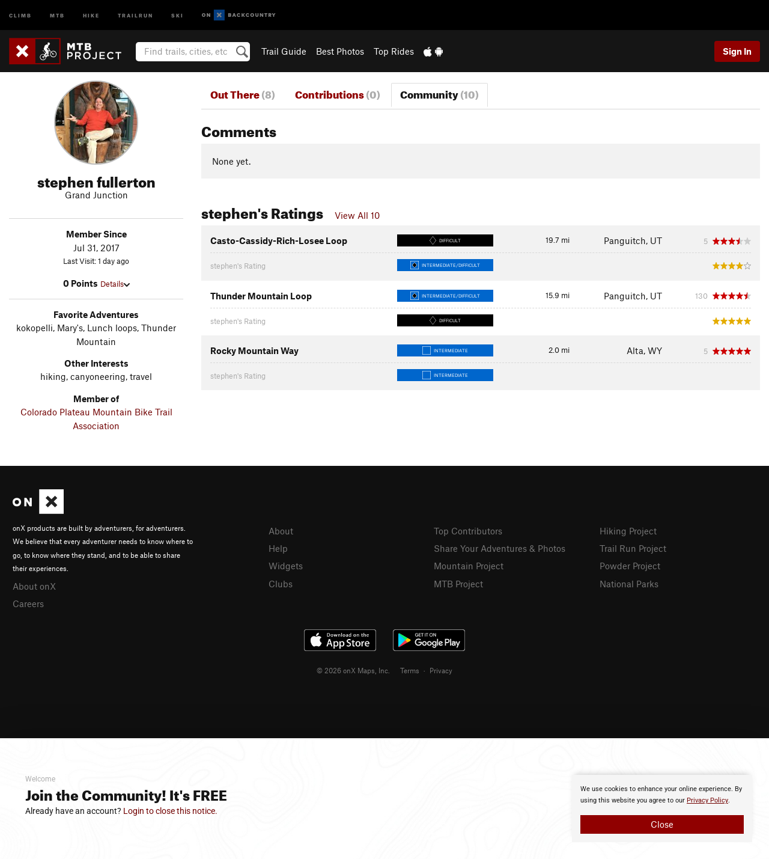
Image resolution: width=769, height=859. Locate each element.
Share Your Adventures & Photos (499, 548)
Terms (409, 670)
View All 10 (357, 215)
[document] (662, 808)
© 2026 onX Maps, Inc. (353, 670)
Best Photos (340, 51)
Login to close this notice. (170, 811)
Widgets (286, 565)
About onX (34, 586)
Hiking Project (628, 530)
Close (662, 824)
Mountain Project (468, 565)
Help (278, 548)
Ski (177, 15)
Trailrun (135, 15)
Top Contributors (468, 530)
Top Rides (394, 51)
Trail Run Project (633, 548)
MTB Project (458, 583)
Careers (28, 603)
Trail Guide (283, 51)
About (281, 530)
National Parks (629, 583)
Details (115, 284)
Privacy (441, 670)
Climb (20, 15)
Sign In (737, 51)
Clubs (281, 583)
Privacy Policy (707, 800)
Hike (91, 15)
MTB (57, 15)
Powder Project (630, 565)
